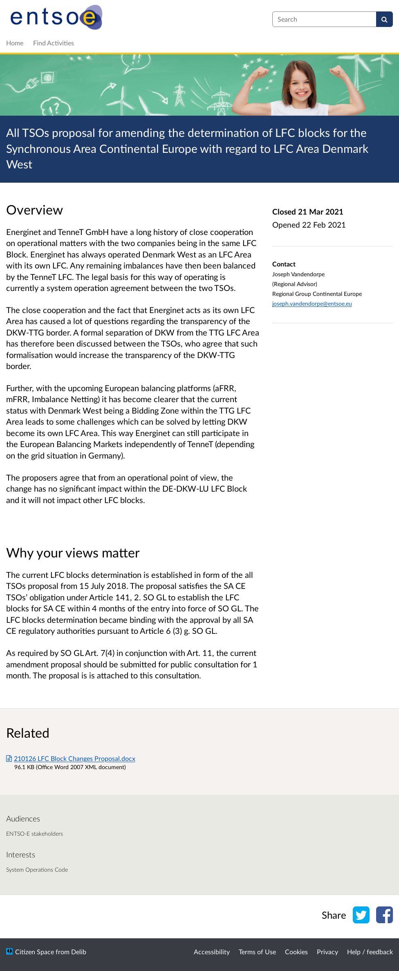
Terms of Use (257, 951)
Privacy (327, 951)
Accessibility (212, 951)
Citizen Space (34, 951)
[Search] (384, 19)
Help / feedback (370, 951)
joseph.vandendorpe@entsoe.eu (312, 303)
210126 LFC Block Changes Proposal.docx (70, 758)
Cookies (296, 951)
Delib (78, 951)
